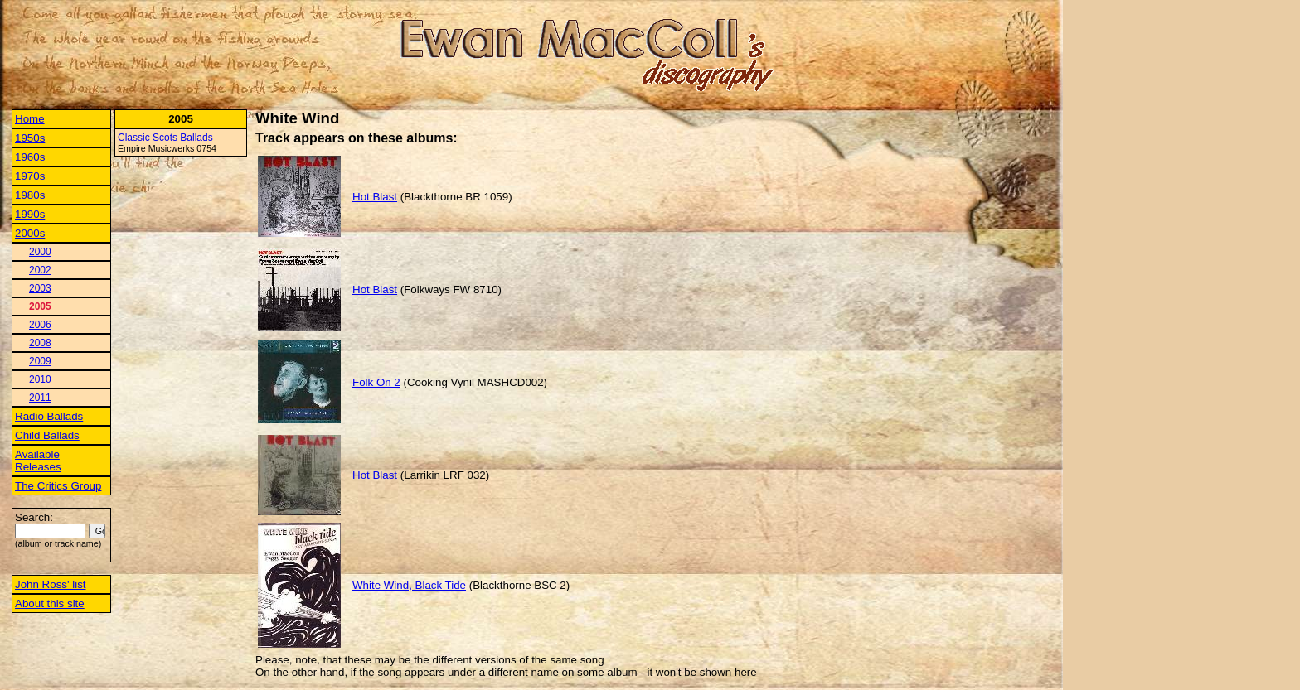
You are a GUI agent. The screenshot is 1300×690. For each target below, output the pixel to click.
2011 (40, 397)
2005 (40, 306)
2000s (30, 233)
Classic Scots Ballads (165, 137)
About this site (50, 603)
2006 (40, 325)
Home (30, 119)
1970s (30, 176)
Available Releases (38, 460)
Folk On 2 (376, 382)
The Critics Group (58, 486)
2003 (40, 288)
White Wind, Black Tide (409, 585)
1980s (30, 195)
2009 (40, 361)
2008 (40, 343)
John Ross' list (50, 584)
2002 (40, 270)
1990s (30, 214)
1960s (30, 157)
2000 (40, 252)
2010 (40, 379)
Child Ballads (47, 435)
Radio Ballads (49, 416)
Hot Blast (374, 197)
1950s (30, 138)
